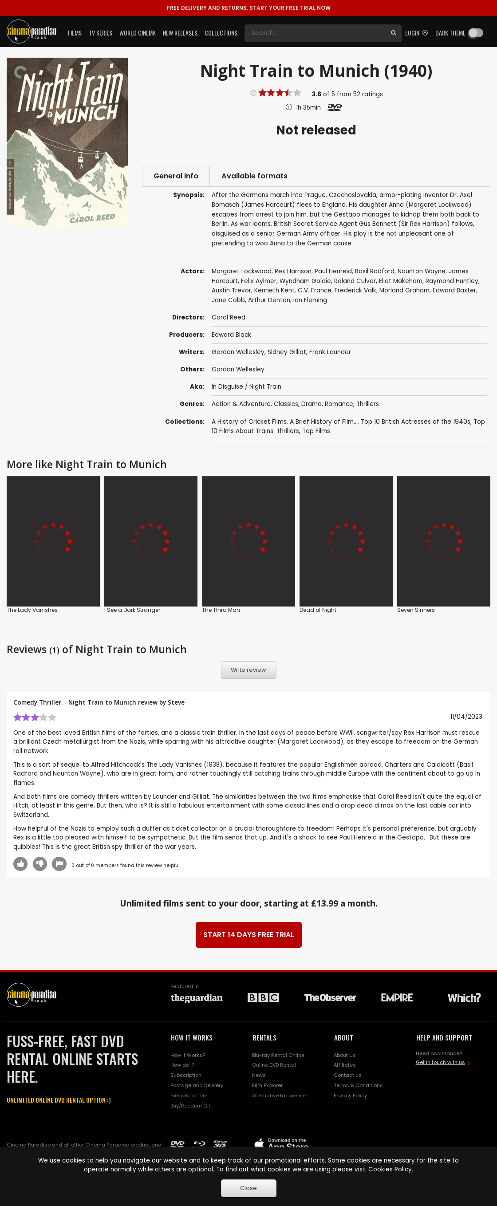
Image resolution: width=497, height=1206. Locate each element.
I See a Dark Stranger (132, 610)
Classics (286, 404)
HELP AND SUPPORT (444, 1037)
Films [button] (75, 32)
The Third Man (221, 610)
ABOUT (343, 1037)
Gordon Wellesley (238, 352)
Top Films (316, 431)
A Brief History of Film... (324, 422)
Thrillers (367, 404)
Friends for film (189, 1095)
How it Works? (187, 1055)
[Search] (315, 33)
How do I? (182, 1064)
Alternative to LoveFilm (280, 1095)
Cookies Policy (390, 1169)
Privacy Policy (350, 1095)
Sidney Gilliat (287, 352)
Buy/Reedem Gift (191, 1105)
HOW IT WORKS (192, 1037)
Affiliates (345, 1064)
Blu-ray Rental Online (278, 1055)
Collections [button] (221, 32)
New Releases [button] (180, 32)
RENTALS (264, 1037)
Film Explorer (267, 1085)
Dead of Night (318, 610)
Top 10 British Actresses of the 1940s (415, 422)
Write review (248, 670)
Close (248, 1188)
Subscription (185, 1075)
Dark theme (450, 32)
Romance (339, 404)
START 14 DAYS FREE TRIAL (248, 935)
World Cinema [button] (137, 32)
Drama (311, 404)
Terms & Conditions (358, 1085)
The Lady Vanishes (32, 610)
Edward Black (231, 335)
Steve (176, 702)
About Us (345, 1055)
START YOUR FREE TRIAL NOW (249, 8)
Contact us (348, 1075)
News (259, 1075)
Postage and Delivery (196, 1085)
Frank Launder (330, 352)
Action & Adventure (241, 404)
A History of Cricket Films (249, 422)
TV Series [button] (100, 32)
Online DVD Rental (274, 1064)
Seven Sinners (416, 610)
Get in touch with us (440, 1062)
